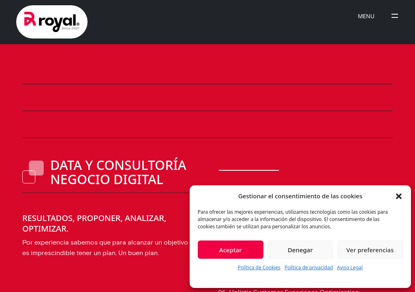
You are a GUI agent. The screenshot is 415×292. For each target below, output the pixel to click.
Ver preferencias (370, 250)
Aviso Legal (350, 267)
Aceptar (230, 250)
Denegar (300, 250)
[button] (399, 196)
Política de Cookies (259, 267)
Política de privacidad (309, 267)
